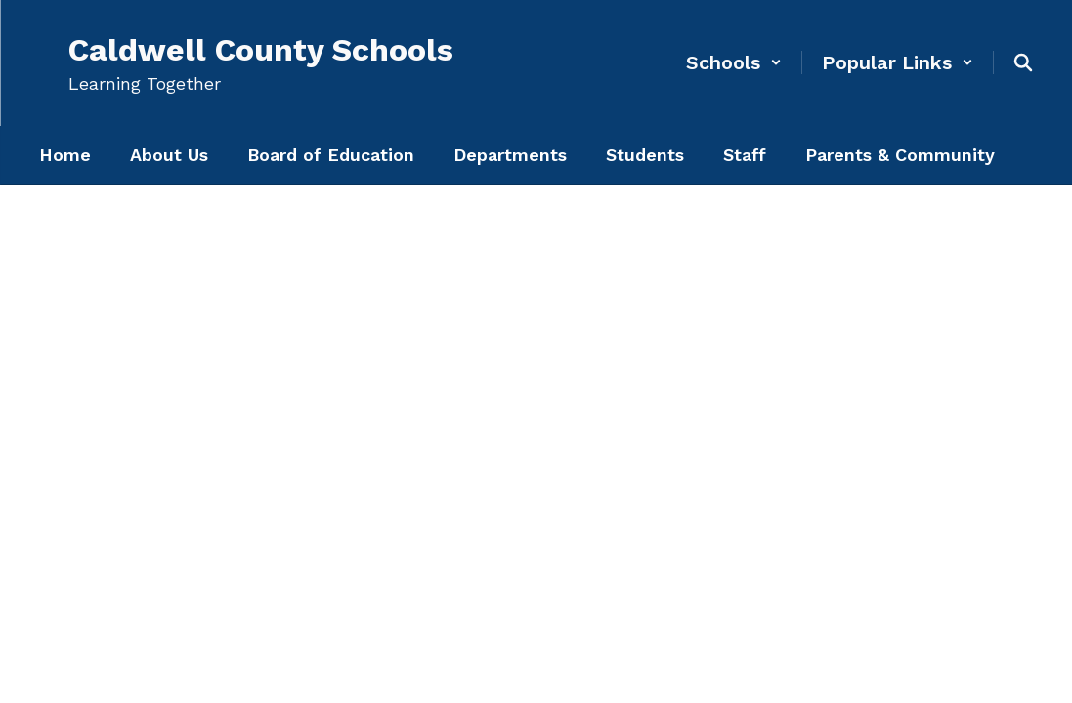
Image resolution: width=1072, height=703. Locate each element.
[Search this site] (1023, 62)
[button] (734, 62)
